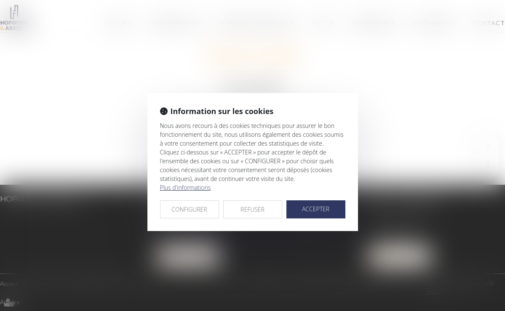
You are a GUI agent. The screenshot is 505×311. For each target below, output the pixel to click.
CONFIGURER (189, 209)
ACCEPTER (315, 209)
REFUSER (252, 209)
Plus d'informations (185, 187)
